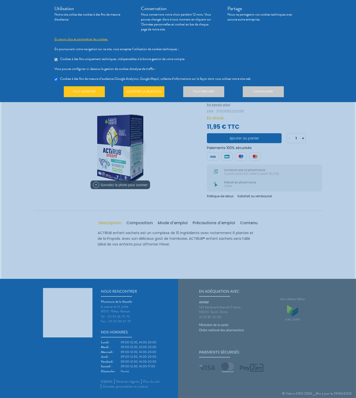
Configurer (271, 92)
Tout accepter (85, 92)
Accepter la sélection (147, 92)
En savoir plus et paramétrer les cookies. (81, 39)
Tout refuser (209, 92)
